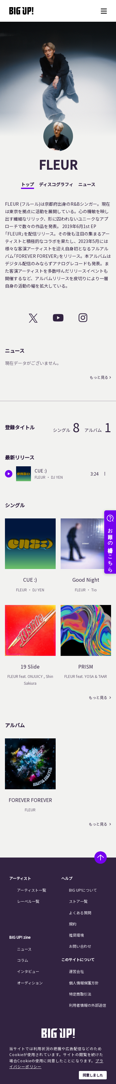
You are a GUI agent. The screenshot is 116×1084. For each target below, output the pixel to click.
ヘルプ (66, 878)
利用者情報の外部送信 (87, 1005)
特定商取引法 (80, 994)
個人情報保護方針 (84, 982)
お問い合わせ (80, 946)
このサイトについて (78, 959)
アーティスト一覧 (31, 890)
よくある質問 (80, 912)
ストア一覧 (78, 901)
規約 (72, 923)
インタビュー (28, 971)
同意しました (93, 1075)
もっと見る (99, 377)
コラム (22, 960)
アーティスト (20, 878)
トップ (27, 184)
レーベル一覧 (28, 901)
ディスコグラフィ (56, 184)
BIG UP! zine (20, 937)
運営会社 (76, 971)
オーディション (30, 982)
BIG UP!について (83, 890)
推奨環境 (76, 935)
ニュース (86, 184)
